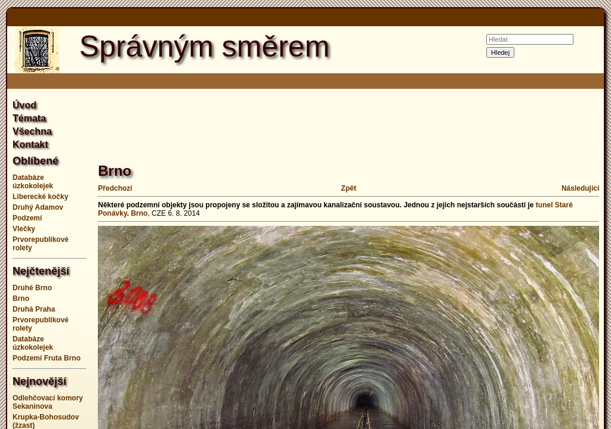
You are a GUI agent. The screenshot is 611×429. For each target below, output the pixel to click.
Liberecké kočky (40, 196)
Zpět (348, 188)
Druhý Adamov (38, 207)
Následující (580, 188)
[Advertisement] (315, 119)
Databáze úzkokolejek (33, 181)
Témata (29, 118)
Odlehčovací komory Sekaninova (48, 402)
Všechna (32, 131)
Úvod (24, 105)
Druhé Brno (32, 288)
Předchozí (115, 188)
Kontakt (30, 144)
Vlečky (24, 229)
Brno (21, 298)
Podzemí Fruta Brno (47, 358)
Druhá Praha (34, 309)
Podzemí (27, 218)
